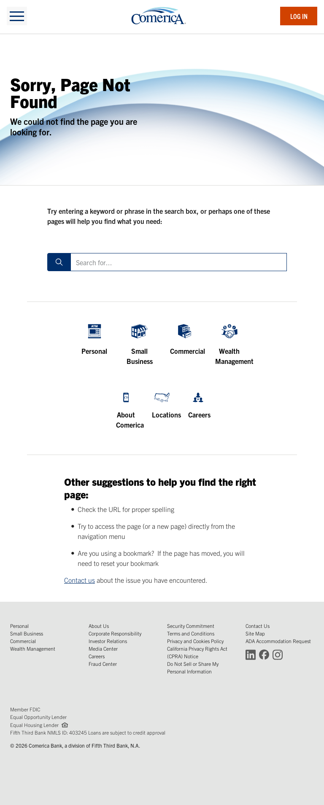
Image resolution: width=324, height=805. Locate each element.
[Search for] (178, 262)
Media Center (103, 648)
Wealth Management (32, 648)
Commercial (23, 641)
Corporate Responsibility (115, 633)
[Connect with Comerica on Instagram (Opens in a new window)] (278, 654)
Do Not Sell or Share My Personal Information (193, 667)
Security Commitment (190, 625)
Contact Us (258, 625)
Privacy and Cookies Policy (195, 641)
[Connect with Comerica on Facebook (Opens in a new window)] (264, 654)
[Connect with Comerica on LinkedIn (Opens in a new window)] (251, 654)
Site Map (255, 633)
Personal (19, 625)
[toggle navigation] (17, 16)
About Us (99, 625)
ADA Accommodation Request (278, 641)
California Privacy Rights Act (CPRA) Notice (197, 652)
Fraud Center (103, 663)
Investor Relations (108, 641)
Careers (97, 656)
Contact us (79, 580)
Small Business (26, 633)
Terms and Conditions (190, 633)
